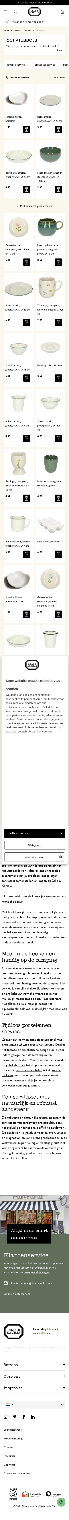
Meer (60, 50)
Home (6, 30)
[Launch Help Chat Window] (61, 1502)
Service (11, 1364)
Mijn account (15, 12)
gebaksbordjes (15, 1065)
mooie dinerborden (53, 1060)
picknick (7, 1014)
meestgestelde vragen (37, 1272)
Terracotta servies (44, 64)
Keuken (17, 30)
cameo (13, 1045)
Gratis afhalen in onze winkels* (36, 2)
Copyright (9, 1464)
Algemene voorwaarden (17, 1473)
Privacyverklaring (13, 1438)
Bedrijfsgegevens (13, 1429)
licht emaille (15, 865)
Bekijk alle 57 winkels (24, 1237)
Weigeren (34, 845)
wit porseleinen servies (38, 1045)
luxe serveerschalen (29, 1070)
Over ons (12, 1376)
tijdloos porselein (44, 865)
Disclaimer (9, 1456)
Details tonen (42, 857)
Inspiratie (13, 1388)
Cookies (8, 1447)
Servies (28, 30)
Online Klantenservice (17, 1293)
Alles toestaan (36, 833)
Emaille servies (16, 64)
